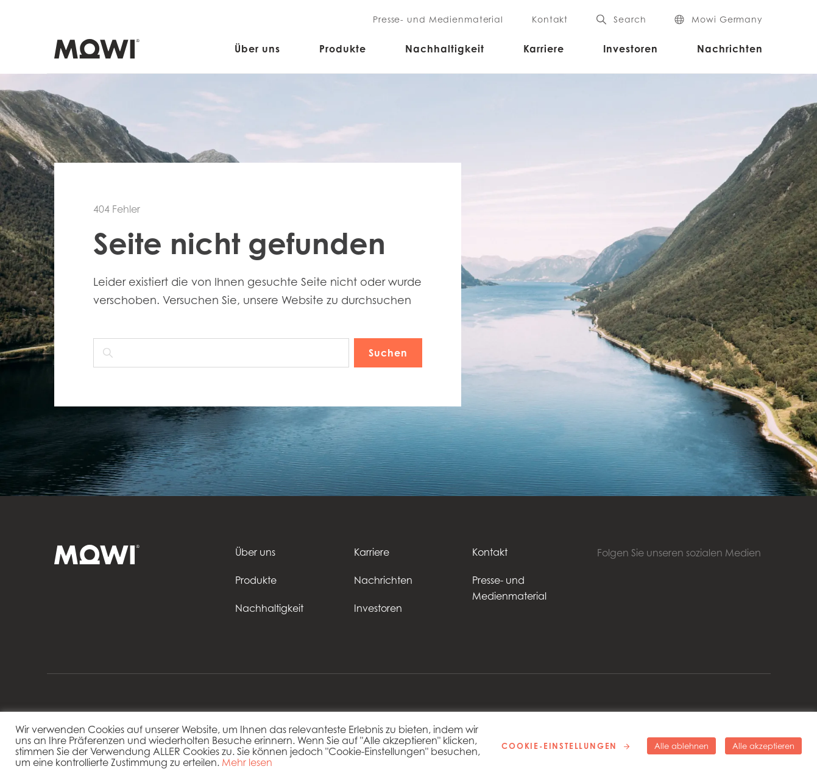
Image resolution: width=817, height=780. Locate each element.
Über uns (257, 49)
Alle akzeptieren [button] (763, 746)
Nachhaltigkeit (444, 49)
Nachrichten (730, 49)
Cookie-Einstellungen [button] (559, 746)
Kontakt (550, 19)
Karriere (543, 49)
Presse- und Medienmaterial (438, 19)
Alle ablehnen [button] (681, 746)
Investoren (630, 49)
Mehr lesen (247, 762)
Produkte (342, 49)
